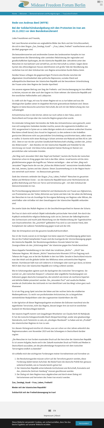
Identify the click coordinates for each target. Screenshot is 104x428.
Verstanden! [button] (84, 423)
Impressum (48, 415)
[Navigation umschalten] (101, 5)
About (57, 415)
